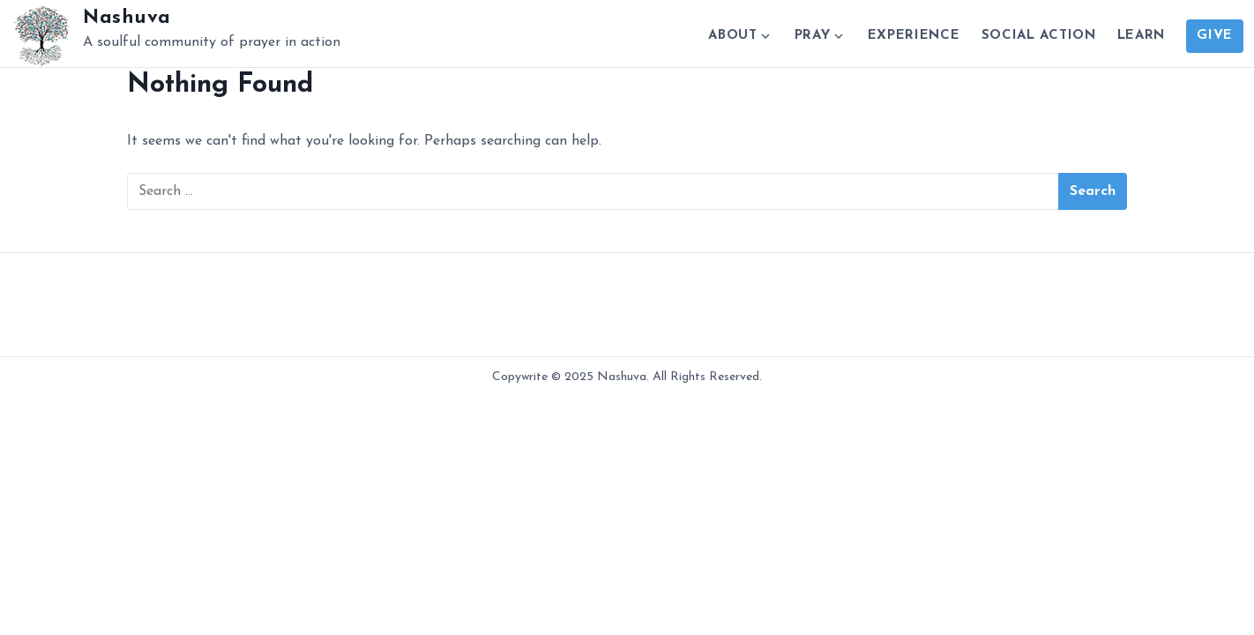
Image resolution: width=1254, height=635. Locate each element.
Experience (914, 35)
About (733, 35)
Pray (813, 35)
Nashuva (127, 18)
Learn (1141, 35)
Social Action (1039, 35)
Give (1215, 35)
